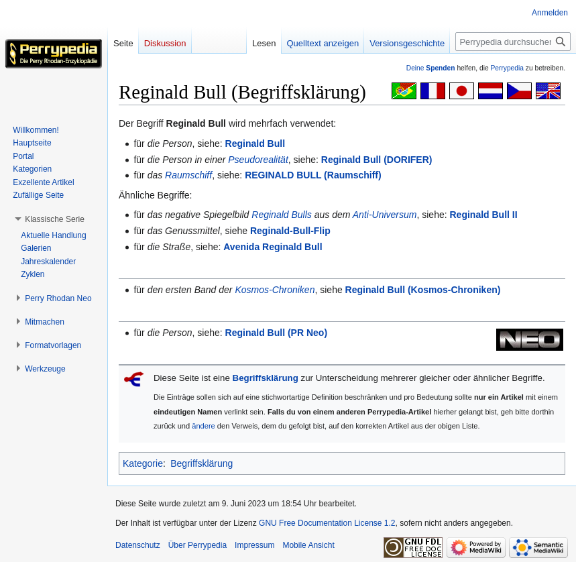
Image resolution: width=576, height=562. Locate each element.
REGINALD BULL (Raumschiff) (313, 175)
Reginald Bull (255, 143)
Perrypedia (507, 68)
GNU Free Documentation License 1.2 (327, 523)
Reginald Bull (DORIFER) (377, 159)
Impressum (254, 545)
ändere (203, 426)
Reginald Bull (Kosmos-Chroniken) (423, 289)
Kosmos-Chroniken (274, 289)
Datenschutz (137, 545)
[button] (54, 219)
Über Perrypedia (197, 545)
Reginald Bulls (281, 214)
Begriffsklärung (265, 378)
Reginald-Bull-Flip (290, 230)
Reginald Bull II (484, 214)
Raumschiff (188, 175)
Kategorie (143, 463)
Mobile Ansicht (308, 545)
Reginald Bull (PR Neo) (276, 332)
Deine (430, 68)
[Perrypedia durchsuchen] (513, 41)
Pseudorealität (258, 159)
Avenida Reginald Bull (272, 246)
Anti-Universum (385, 214)
